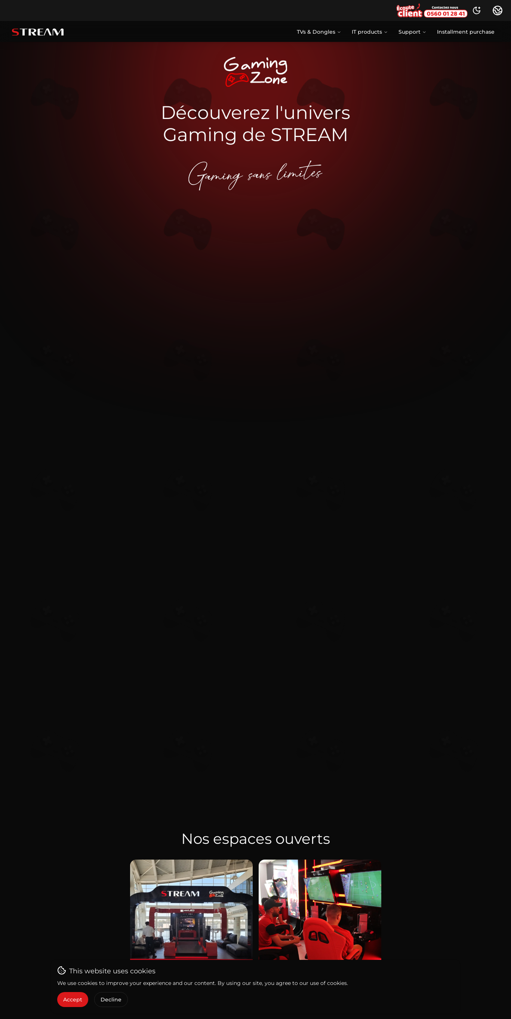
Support (412, 31)
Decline (111, 999)
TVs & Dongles (319, 31)
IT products (370, 31)
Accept (72, 999)
